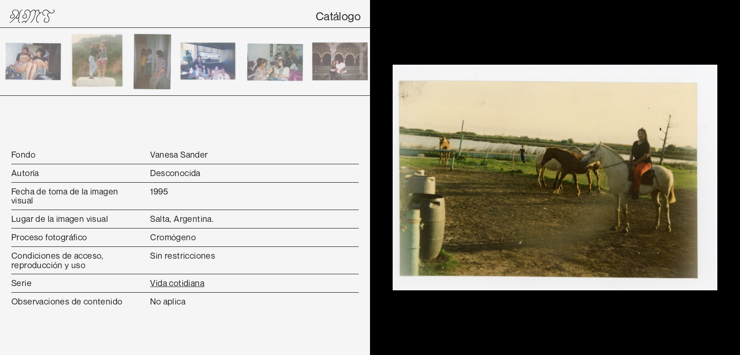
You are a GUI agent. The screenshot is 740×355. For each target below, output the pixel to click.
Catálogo (338, 16)
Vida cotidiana (177, 283)
